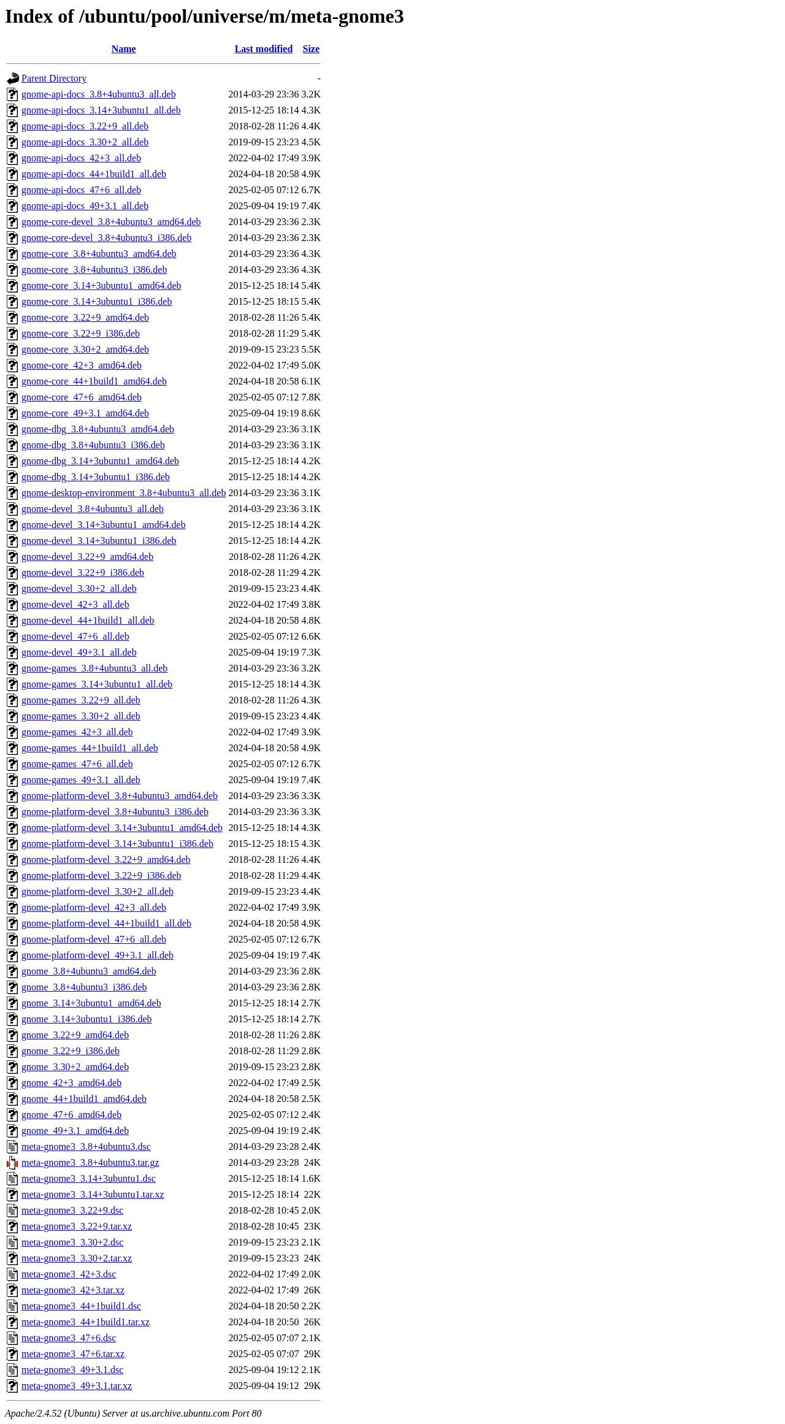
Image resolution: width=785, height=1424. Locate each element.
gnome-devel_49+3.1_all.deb (79, 652)
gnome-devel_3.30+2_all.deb (79, 588)
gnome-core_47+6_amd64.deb (81, 397)
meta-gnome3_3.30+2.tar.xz (76, 1258)
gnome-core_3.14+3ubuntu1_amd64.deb (101, 285)
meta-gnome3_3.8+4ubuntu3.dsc (86, 1146)
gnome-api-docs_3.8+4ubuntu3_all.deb (98, 94)
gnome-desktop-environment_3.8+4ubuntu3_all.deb (123, 493)
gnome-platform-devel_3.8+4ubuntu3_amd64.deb (119, 795)
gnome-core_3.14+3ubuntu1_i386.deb (96, 301)
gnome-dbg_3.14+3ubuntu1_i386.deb (95, 477)
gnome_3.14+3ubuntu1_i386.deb (86, 1019)
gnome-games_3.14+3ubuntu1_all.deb (96, 684)
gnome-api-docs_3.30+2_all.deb (84, 142)
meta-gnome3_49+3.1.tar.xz (76, 1385)
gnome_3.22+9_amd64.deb (75, 1035)
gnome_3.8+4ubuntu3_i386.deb (84, 987)
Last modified (264, 49)
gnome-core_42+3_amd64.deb (81, 365)
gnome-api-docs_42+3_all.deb (81, 158)
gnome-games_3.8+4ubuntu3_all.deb (94, 668)
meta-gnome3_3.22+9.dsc (72, 1210)
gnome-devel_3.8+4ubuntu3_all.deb (92, 508)
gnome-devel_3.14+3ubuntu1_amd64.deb (103, 524)
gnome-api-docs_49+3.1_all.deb (84, 206)
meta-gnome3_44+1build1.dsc (81, 1306)
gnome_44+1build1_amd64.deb (84, 1098)
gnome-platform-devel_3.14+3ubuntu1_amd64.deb (122, 827)
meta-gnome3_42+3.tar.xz (72, 1290)
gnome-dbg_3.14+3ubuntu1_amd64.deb (100, 461)
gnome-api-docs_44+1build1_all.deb (93, 174)
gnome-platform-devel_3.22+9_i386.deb (101, 875)
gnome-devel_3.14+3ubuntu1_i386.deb (99, 540)
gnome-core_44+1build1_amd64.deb (94, 381)
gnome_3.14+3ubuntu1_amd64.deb (91, 1003)
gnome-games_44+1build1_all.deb (89, 748)
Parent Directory (53, 78)
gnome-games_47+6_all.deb (77, 764)
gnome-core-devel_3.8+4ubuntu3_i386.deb (106, 237)
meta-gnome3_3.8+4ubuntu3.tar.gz (90, 1162)
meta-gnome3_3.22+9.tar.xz (76, 1226)
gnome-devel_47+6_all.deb (75, 636)
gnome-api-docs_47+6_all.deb (81, 190)
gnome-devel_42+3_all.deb (75, 604)
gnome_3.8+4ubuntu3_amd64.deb (88, 971)
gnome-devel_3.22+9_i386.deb (82, 572)
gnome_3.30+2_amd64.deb (75, 1067)
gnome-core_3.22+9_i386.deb (80, 333)
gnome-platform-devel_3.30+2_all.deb (97, 891)
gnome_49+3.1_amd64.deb (75, 1130)
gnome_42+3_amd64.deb (71, 1083)
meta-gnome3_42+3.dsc (68, 1274)
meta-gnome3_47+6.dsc (68, 1338)
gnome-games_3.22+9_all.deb (80, 700)
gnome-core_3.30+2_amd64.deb (85, 349)
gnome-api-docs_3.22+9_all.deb (84, 126)
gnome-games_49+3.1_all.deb (80, 780)
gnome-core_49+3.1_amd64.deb (85, 413)
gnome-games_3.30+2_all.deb (80, 716)
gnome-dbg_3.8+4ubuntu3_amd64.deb (97, 429)
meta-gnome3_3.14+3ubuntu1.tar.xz (92, 1194)
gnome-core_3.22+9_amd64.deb (85, 317)
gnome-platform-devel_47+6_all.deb (93, 939)
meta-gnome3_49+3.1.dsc (72, 1370)
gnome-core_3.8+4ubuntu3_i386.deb (94, 269)
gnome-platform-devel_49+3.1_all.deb (97, 955)
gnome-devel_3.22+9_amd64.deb (87, 556)
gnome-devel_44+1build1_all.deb (88, 620)
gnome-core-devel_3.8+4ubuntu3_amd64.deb (111, 221)
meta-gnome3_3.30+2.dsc (72, 1242)
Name (124, 49)
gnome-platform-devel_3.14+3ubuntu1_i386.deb (117, 843)
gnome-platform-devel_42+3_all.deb (93, 907)
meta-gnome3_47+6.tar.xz (72, 1354)
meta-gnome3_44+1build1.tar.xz (85, 1322)
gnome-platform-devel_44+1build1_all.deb (106, 923)
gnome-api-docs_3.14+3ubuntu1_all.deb (101, 110)
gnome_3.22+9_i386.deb (70, 1051)
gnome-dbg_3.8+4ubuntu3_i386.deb (93, 445)
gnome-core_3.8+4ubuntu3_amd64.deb (99, 253)
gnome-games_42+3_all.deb (77, 732)
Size (311, 49)
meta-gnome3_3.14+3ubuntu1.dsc (88, 1178)
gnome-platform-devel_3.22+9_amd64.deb (106, 859)
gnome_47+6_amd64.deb (71, 1114)
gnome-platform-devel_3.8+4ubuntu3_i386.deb (115, 811)
